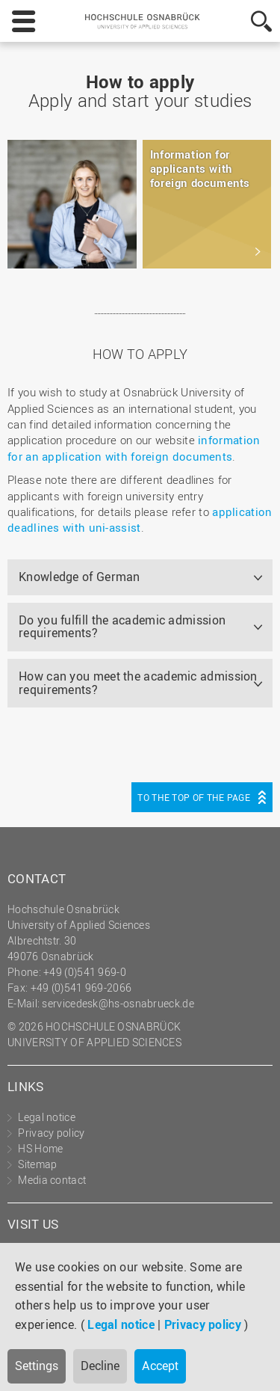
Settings (36, 1365)
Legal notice (121, 1324)
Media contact (52, 1180)
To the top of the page (193, 797)
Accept (160, 1365)
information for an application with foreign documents (133, 447)
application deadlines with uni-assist (140, 519)
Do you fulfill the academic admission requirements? (122, 627)
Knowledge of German (79, 576)
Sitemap (37, 1164)
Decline (100, 1365)
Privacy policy (202, 1324)
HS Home (40, 1148)
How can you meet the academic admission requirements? (138, 683)
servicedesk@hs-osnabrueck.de (117, 1003)
